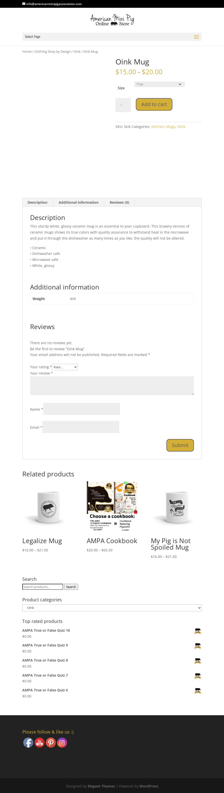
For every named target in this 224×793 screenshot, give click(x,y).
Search (71, 587)
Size (121, 88)
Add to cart (154, 104)
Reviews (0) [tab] (119, 202)
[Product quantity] (123, 105)
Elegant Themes (101, 786)
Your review (41, 373)
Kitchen (157, 126)
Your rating (41, 367)
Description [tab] (37, 202)
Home (27, 51)
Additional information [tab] (78, 202)
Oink (76, 51)
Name (36, 409)
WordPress (149, 786)
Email (36, 427)
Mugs (170, 126)
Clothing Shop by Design (52, 51)
